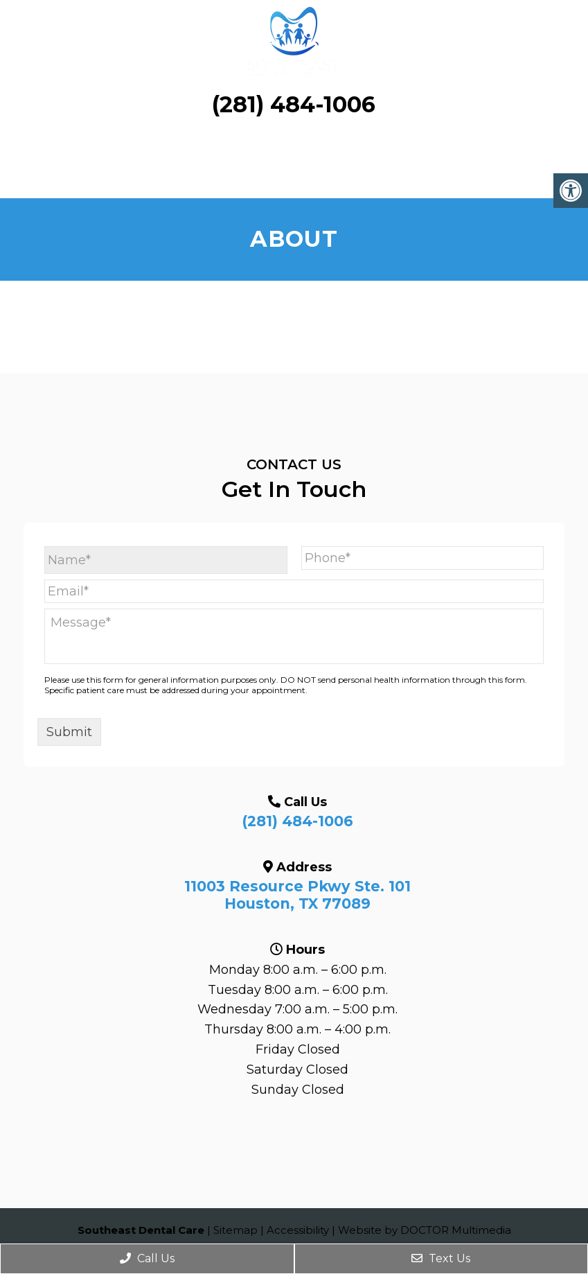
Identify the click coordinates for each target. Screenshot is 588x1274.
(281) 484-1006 (293, 104)
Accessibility (298, 1230)
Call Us (147, 1258)
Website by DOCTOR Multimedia (424, 1230)
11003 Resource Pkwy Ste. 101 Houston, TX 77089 (297, 895)
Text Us (440, 1258)
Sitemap (235, 1230)
